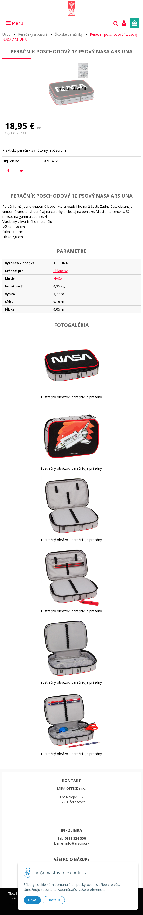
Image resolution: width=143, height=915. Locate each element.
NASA (57, 278)
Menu (14, 23)
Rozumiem (87, 912)
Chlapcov (60, 270)
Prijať (32, 900)
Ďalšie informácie (54, 912)
